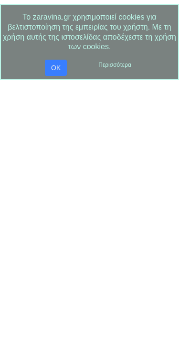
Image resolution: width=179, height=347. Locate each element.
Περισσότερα (114, 65)
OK (56, 68)
